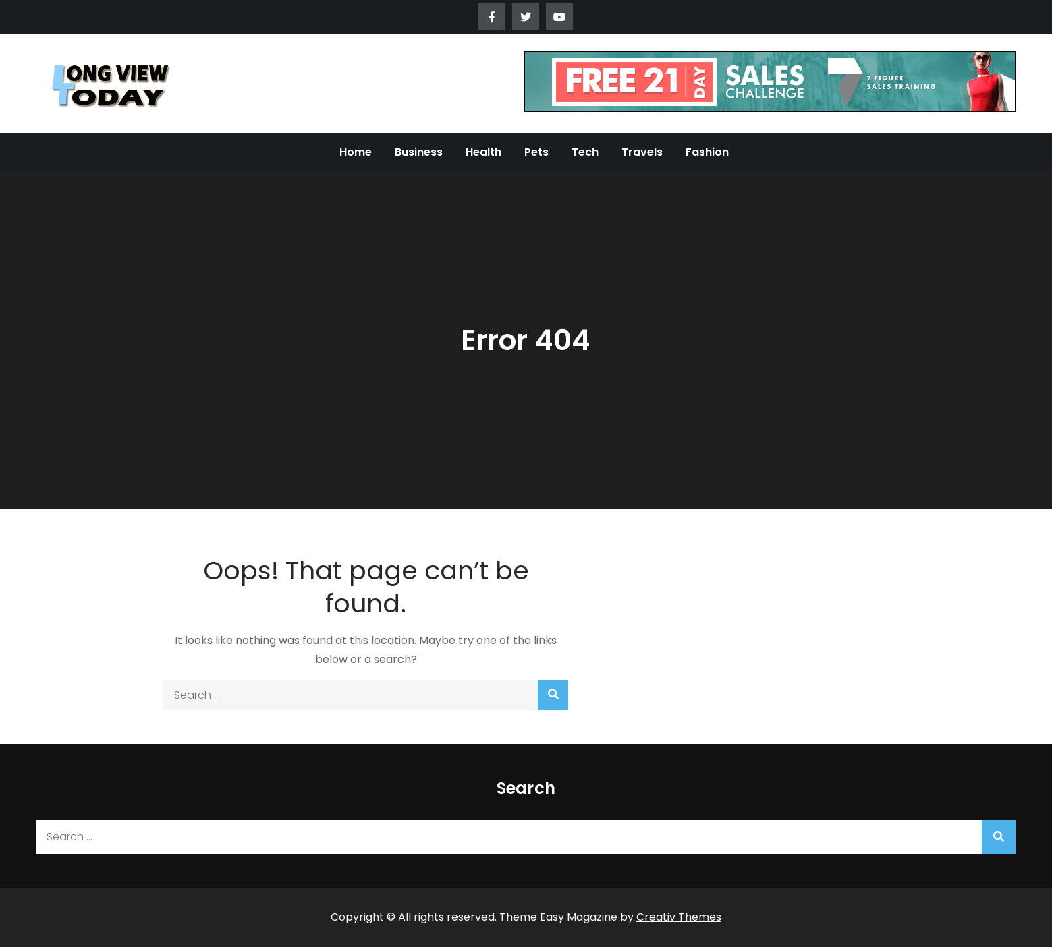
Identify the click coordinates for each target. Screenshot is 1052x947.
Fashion (707, 152)
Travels (642, 152)
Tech (585, 152)
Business (419, 152)
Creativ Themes (678, 917)
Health (483, 152)
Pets (536, 152)
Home (355, 152)
